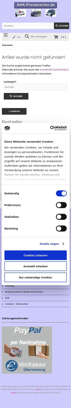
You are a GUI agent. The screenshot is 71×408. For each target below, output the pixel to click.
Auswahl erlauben (35, 266)
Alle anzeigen (36, 36)
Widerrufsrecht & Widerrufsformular (22, 291)
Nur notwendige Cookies (35, 277)
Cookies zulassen (36, 255)
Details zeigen (49, 243)
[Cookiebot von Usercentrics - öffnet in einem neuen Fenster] (50, 128)
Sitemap (8, 285)
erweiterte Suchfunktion (54, 69)
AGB (5, 297)
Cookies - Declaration (15, 303)
